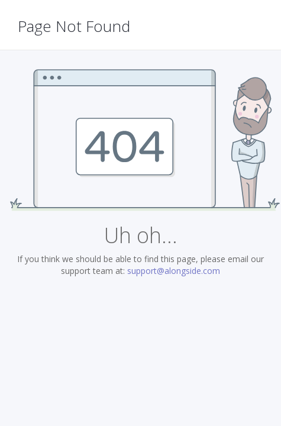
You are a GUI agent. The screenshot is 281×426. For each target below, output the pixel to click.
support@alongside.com (173, 270)
